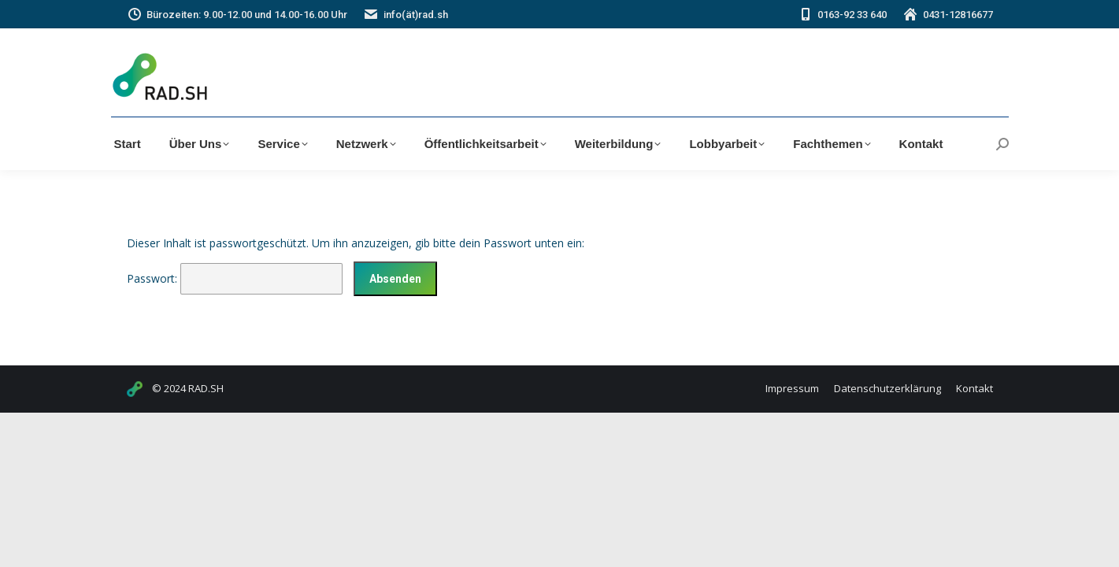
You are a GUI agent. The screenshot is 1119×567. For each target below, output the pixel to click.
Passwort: (235, 278)
